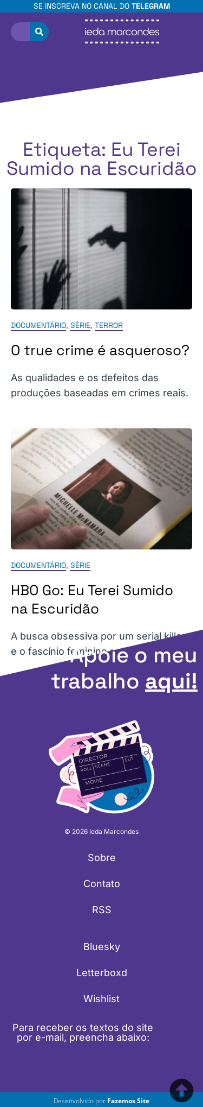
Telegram (151, 6)
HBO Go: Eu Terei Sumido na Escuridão (92, 599)
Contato (101, 883)
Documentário (38, 326)
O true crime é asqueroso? (100, 350)
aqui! (171, 681)
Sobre (102, 857)
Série (80, 326)
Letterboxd (101, 972)
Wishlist (101, 998)
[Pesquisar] (39, 31)
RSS (102, 909)
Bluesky (101, 946)
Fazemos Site (128, 1100)
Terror (109, 326)
